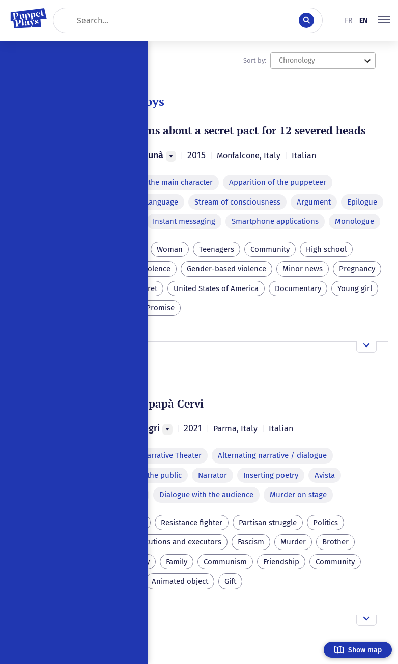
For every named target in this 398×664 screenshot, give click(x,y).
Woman (170, 249)
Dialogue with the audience (206, 494)
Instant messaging (184, 221)
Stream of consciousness (237, 202)
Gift (230, 581)
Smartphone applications (275, 221)
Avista (325, 475)
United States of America (216, 288)
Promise (160, 307)
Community (270, 249)
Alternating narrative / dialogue (272, 455)
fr (348, 20)
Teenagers (216, 249)
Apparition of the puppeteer (277, 182)
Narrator (212, 475)
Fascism (251, 541)
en (363, 20)
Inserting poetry (270, 475)
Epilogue (362, 202)
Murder (293, 541)
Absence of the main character (160, 182)
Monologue (354, 221)
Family (176, 561)
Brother (335, 541)
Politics (325, 522)
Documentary (298, 288)
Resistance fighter (191, 522)
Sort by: (254, 60)
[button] (384, 20)
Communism (225, 561)
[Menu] (171, 156)
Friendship (281, 561)
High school (326, 249)
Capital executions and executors (164, 541)
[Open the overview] (366, 347)
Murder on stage (298, 494)
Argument (314, 202)
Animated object (180, 581)
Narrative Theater (172, 455)
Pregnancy (357, 268)
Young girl (354, 288)
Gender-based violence (226, 268)
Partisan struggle (268, 522)
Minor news (302, 268)
